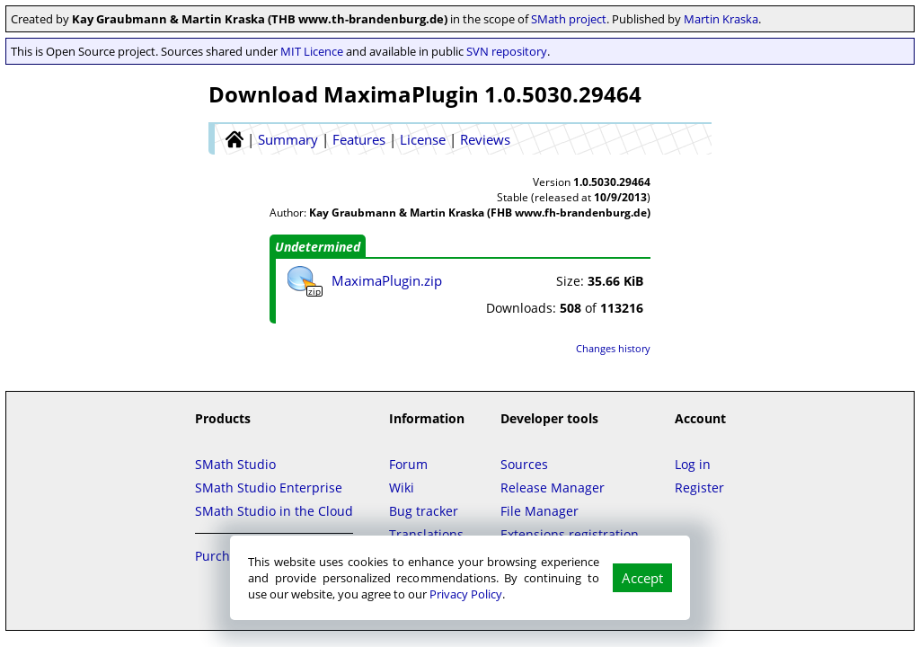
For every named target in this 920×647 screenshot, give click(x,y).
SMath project (568, 19)
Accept (642, 578)
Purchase (223, 555)
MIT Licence (311, 51)
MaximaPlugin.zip (387, 280)
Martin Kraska (721, 19)
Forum (408, 464)
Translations (426, 534)
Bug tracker (423, 510)
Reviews (485, 139)
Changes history (613, 348)
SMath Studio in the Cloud (274, 510)
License (423, 139)
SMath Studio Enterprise (268, 487)
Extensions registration (569, 534)
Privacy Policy (465, 594)
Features (358, 139)
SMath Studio (235, 464)
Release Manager (552, 487)
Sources (524, 464)
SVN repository (506, 51)
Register (699, 487)
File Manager (539, 510)
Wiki (401, 487)
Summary (288, 139)
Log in (693, 464)
